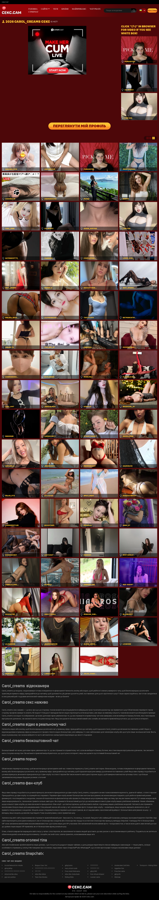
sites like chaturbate (72, 874)
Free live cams (119, 871)
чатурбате (95, 9)
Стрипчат (33, 12)
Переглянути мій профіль (79, 126)
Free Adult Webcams (72, 871)
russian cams (95, 877)
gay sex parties (10, 877)
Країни (65, 9)
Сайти (44, 9)
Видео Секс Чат (41, 865)
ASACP (79, 891)
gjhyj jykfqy (8, 868)
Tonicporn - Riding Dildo (148, 865)
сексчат (5, 2)
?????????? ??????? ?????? (14, 871)
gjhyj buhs (68, 865)
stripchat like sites (11, 874)
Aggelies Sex (119, 868)
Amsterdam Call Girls (121, 865)
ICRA (85, 891)
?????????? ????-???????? (45, 868)
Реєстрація (152, 10)
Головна (33, 9)
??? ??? (37, 871)
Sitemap (117, 877)
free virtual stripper (97, 874)
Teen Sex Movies (41, 877)
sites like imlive (40, 874)
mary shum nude (71, 868)
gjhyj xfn (117, 874)
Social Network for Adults (13, 865)
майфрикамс (79, 9)
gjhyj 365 (93, 871)
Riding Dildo (69, 877)
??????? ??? (94, 868)
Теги (55, 9)
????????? (94, 865)
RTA (73, 891)
